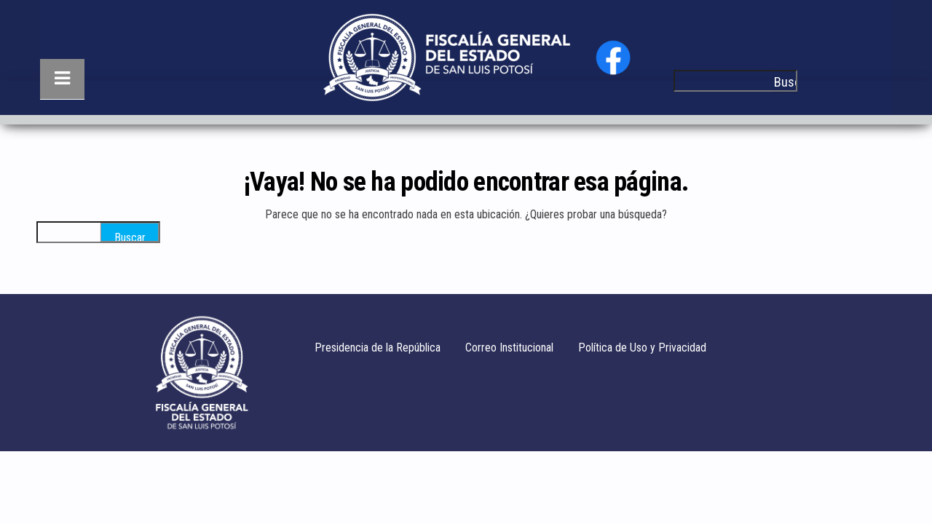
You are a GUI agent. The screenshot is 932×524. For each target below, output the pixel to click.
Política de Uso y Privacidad (642, 347)
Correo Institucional (509, 347)
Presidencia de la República (378, 347)
